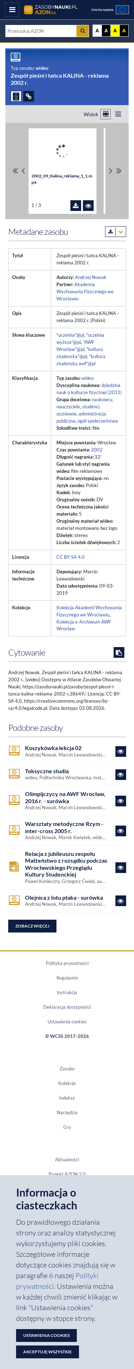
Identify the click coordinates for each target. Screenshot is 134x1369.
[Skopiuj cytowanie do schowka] (119, 652)
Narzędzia (67, 1112)
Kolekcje (67, 1083)
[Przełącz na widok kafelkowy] (105, 114)
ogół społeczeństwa (98, 421)
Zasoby (67, 1068)
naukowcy (102, 399)
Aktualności (67, 1159)
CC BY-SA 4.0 (70, 557)
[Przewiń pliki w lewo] (23, 171)
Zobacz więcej (32, 926)
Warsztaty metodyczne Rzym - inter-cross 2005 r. (64, 827)
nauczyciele (68, 406)
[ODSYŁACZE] (28, 96)
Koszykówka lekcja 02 (53, 747)
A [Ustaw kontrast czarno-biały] (106, 30)
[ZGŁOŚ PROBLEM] (16, 96)
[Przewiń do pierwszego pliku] (15, 171)
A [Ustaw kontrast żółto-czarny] (115, 30)
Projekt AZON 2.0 (67, 1174)
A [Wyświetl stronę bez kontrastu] (97, 30)
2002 (97, 450)
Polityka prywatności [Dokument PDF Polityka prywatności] (67, 963)
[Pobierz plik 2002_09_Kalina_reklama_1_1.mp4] (75, 205)
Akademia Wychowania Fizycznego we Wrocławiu (85, 291)
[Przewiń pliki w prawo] (111, 171)
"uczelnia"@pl (70, 335)
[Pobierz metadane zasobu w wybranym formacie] (115, 231)
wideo (87, 378)
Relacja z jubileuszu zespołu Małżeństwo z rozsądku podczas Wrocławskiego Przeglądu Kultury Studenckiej (66, 864)
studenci (90, 406)
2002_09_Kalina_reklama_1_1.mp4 (61, 179)
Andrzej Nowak (90, 277)
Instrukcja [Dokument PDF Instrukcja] (67, 992)
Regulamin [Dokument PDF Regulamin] (67, 978)
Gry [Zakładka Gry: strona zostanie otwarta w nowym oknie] (67, 1127)
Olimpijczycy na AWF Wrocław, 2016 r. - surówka (65, 797)
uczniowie (66, 414)
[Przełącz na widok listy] (118, 114)
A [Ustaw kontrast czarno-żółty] (124, 30)
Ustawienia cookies (67, 1021)
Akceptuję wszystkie (47, 1351)
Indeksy (67, 1098)
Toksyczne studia (47, 771)
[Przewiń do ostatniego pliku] (118, 171)
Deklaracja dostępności (67, 1007)
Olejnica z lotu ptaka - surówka (64, 897)
